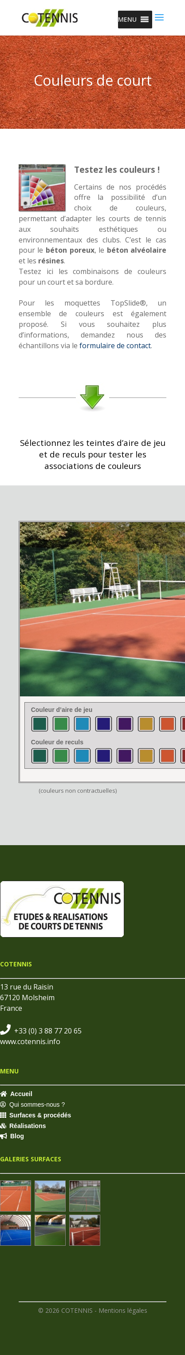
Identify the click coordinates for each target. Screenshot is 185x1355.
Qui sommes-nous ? (37, 1104)
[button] (127, 19)
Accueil (21, 1093)
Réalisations (27, 1125)
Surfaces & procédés (40, 1115)
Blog (17, 1136)
